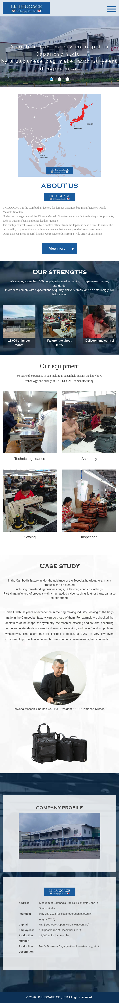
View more (57, 248)
